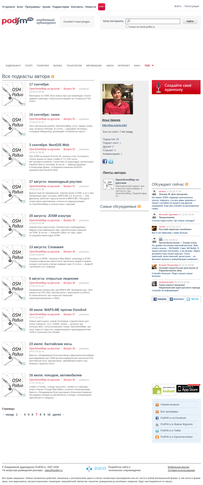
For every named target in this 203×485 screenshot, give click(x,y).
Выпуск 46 (69, 348)
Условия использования (181, 470)
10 (49, 414)
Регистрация (192, 6)
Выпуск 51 (69, 186)
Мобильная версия (178, 467)
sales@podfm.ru (54, 470)
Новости (90, 6)
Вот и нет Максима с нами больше (170, 233)
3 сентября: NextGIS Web (49, 145)
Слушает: (109, 150)
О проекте (8, 6)
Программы (32, 6)
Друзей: (108, 146)
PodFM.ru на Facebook (173, 418)
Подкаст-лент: (112, 143)
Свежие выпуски (170, 404)
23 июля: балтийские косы (50, 344)
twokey (162, 191)
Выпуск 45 (69, 379)
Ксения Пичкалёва (168, 265)
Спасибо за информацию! (165, 290)
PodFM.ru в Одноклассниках (177, 436)
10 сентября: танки (44, 114)
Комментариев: (112, 154)
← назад (8, 414)
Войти (177, 6)
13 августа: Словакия (46, 247)
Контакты (77, 6)
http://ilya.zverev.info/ (114, 125)
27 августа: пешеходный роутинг (55, 181)
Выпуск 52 (69, 149)
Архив (46, 6)
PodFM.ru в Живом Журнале (177, 424)
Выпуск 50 (69, 220)
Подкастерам (60, 6)
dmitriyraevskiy (166, 282)
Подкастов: (111, 139)
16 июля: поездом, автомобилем (55, 375)
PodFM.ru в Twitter (171, 430)
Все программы (169, 411)
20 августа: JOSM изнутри (50, 216)
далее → (59, 414)
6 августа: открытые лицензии (53, 278)
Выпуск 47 (69, 314)
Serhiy (162, 226)
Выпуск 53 (69, 119)
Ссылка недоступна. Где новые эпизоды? (173, 220)
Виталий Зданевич (168, 214)
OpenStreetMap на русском (44, 88)
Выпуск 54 (69, 88)
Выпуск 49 (69, 251)
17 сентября (39, 84)
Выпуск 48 (69, 282)
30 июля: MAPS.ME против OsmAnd (57, 310)
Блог (20, 6)
